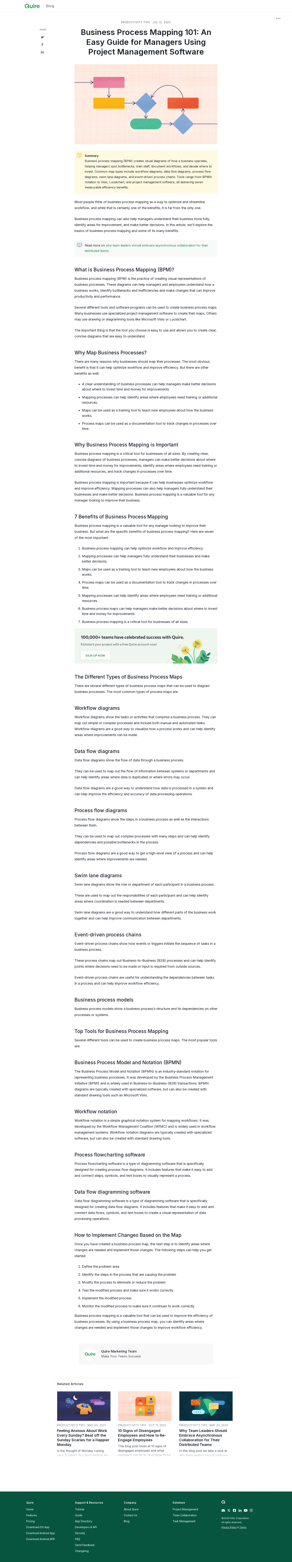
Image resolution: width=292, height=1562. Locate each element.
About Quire (131, 1509)
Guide (78, 1515)
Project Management (185, 1509)
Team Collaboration (185, 1515)
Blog (50, 6)
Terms (242, 1527)
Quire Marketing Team (119, 1351)
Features (31, 1515)
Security (80, 1533)
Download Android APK (40, 1539)
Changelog (82, 1551)
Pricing (30, 1521)
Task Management (184, 1521)
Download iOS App (38, 1527)
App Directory (83, 1521)
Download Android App (40, 1533)
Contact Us (130, 1515)
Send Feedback (85, 1545)
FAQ (77, 1539)
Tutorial (79, 1509)
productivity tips (135, 22)
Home (30, 1509)
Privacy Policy (229, 1527)
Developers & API (86, 1527)
